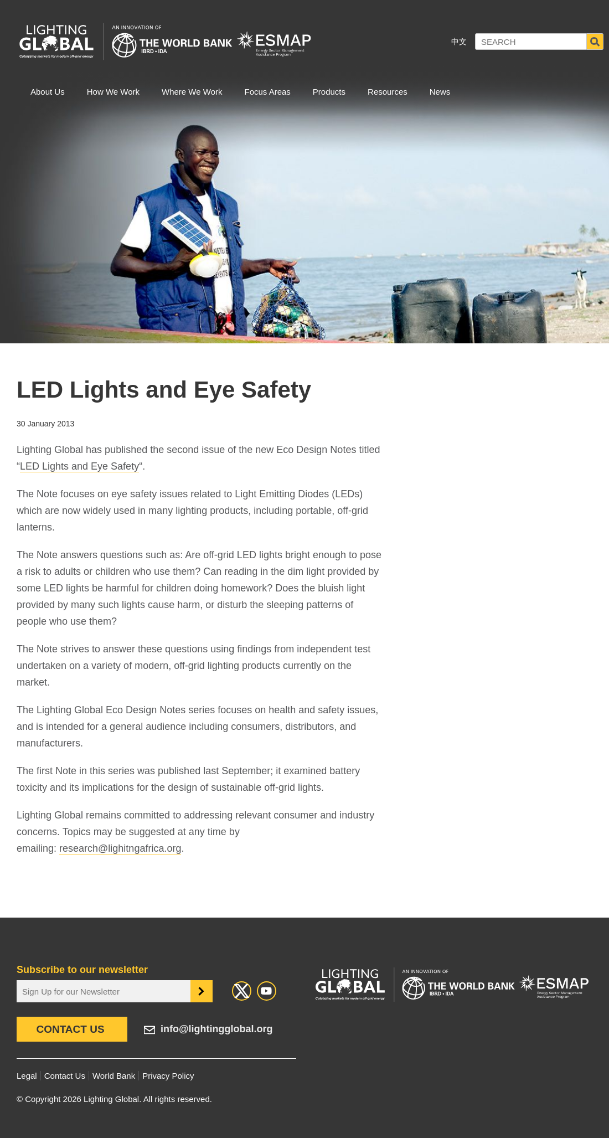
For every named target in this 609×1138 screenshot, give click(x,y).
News (440, 91)
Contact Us (70, 1029)
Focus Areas (267, 91)
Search (595, 41)
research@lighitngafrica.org (120, 848)
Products (329, 91)
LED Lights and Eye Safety (79, 466)
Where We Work (192, 91)
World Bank (113, 1075)
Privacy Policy (168, 1075)
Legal (27, 1075)
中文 (459, 41)
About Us (47, 91)
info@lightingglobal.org (217, 1028)
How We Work (113, 91)
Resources (387, 91)
